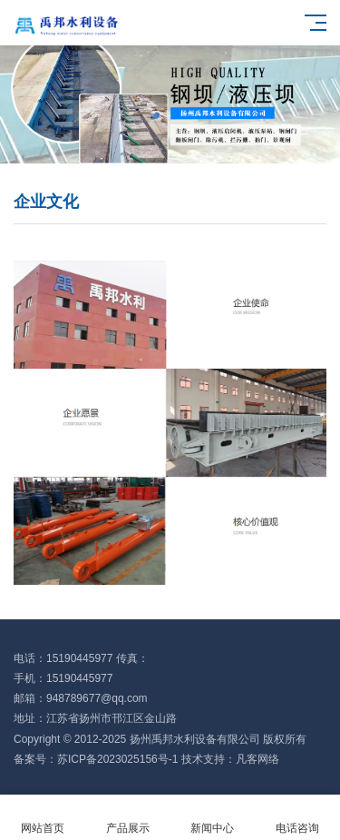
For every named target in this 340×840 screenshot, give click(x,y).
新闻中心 (213, 818)
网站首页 (42, 818)
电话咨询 (297, 818)
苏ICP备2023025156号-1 (117, 759)
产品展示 (127, 818)
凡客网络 (257, 759)
